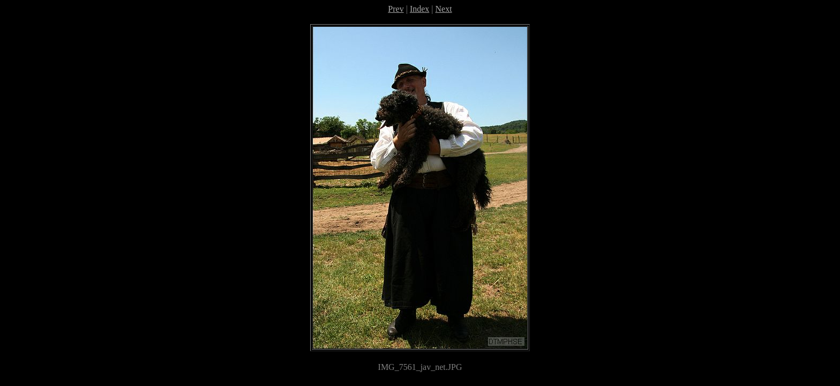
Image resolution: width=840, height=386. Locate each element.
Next (444, 8)
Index (419, 8)
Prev (395, 8)
